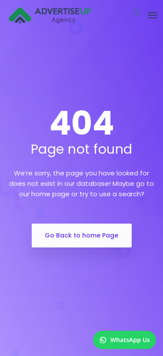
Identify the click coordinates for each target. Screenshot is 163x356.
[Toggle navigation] (152, 15)
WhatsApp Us (124, 340)
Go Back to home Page (81, 235)
